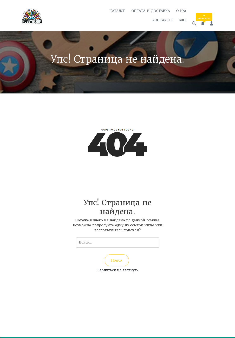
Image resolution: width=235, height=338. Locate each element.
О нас (178, 11)
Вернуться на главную (117, 269)
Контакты (158, 20)
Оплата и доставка (147, 11)
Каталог (113, 11)
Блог (179, 20)
